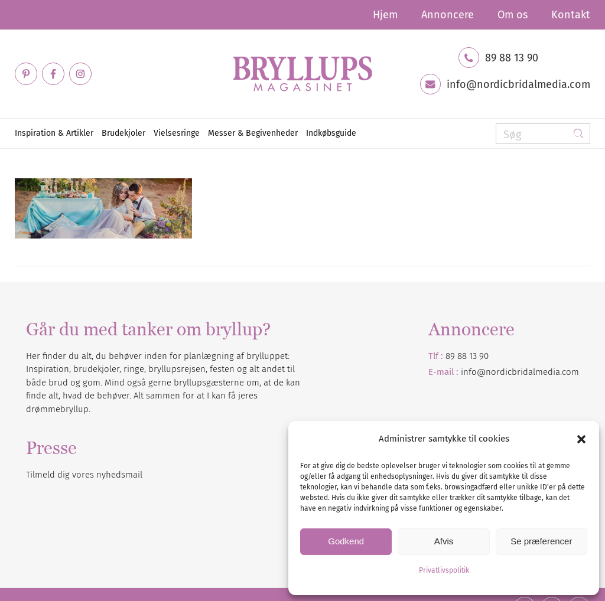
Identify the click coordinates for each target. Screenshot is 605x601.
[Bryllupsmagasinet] (302, 74)
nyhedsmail (119, 474)
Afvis (444, 541)
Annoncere (447, 14)
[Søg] (543, 133)
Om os (512, 14)
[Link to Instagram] (80, 74)
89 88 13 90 (511, 58)
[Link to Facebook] (53, 74)
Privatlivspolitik (444, 570)
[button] (581, 439)
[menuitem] (385, 15)
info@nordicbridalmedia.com (518, 84)
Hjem (385, 14)
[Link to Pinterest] (26, 74)
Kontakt (570, 14)
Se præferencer (541, 541)
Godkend (346, 541)
